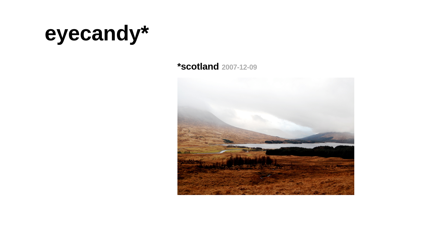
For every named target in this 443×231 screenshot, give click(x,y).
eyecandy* (97, 33)
